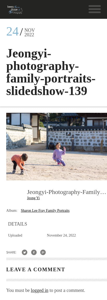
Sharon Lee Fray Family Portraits (45, 211)
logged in (40, 290)
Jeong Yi (33, 198)
